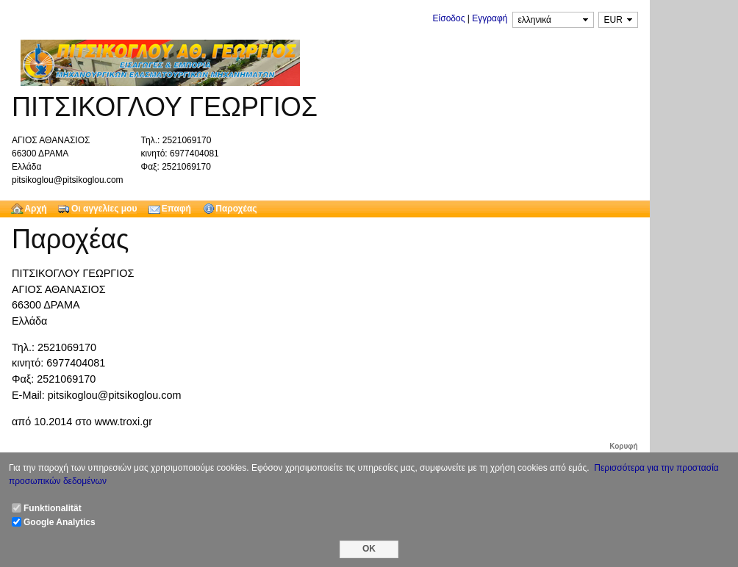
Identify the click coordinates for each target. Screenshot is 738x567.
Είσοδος (449, 18)
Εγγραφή (489, 18)
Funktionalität (53, 508)
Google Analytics (60, 522)
